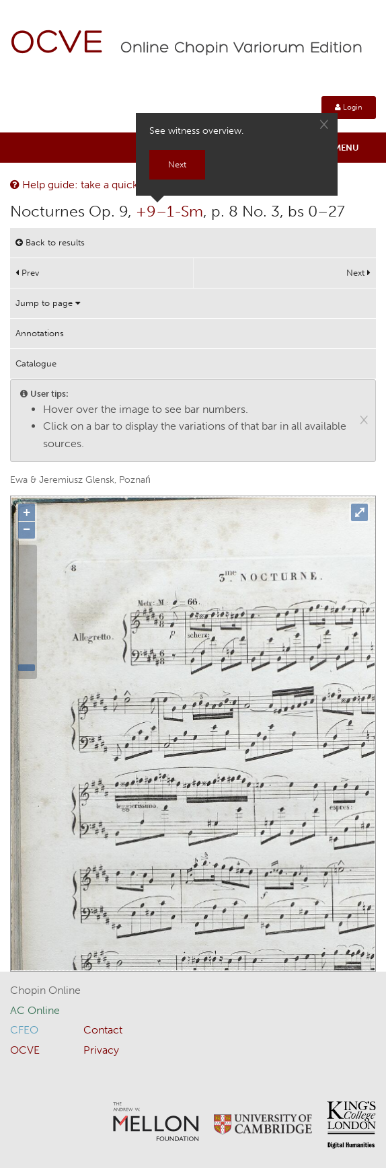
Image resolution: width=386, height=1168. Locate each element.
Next (358, 273)
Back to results (50, 242)
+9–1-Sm (169, 211)
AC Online (35, 1010)
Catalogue (35, 363)
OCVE (57, 44)
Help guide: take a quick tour (85, 184)
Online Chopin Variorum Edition (241, 48)
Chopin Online (45, 990)
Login (348, 107)
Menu (346, 148)
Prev (27, 273)
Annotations (39, 333)
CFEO (24, 1029)
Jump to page (47, 303)
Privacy (101, 1050)
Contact (102, 1029)
